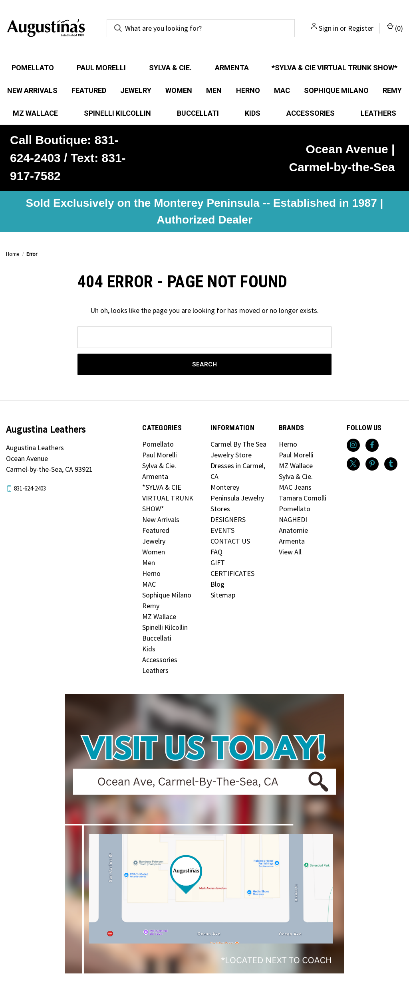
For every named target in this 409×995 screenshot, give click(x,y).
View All (290, 551)
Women (178, 90)
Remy (392, 90)
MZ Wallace (35, 113)
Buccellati (198, 113)
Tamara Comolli (302, 497)
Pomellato (33, 67)
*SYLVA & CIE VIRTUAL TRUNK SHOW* (334, 67)
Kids (252, 113)
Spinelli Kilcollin (117, 113)
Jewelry (135, 90)
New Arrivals (32, 90)
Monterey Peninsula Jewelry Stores (237, 498)
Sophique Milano (336, 90)
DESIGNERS (228, 519)
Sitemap (222, 594)
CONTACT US (230, 541)
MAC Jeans (295, 487)
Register (360, 28)
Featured (88, 90)
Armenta (232, 67)
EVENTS (222, 530)
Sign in (328, 28)
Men (214, 90)
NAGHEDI (293, 519)
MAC (282, 90)
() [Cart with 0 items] (395, 28)
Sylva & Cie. (170, 67)
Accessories (310, 113)
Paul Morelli (101, 67)
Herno (248, 90)
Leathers (378, 113)
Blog (217, 584)
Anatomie (293, 530)
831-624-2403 (30, 488)
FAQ (216, 551)
